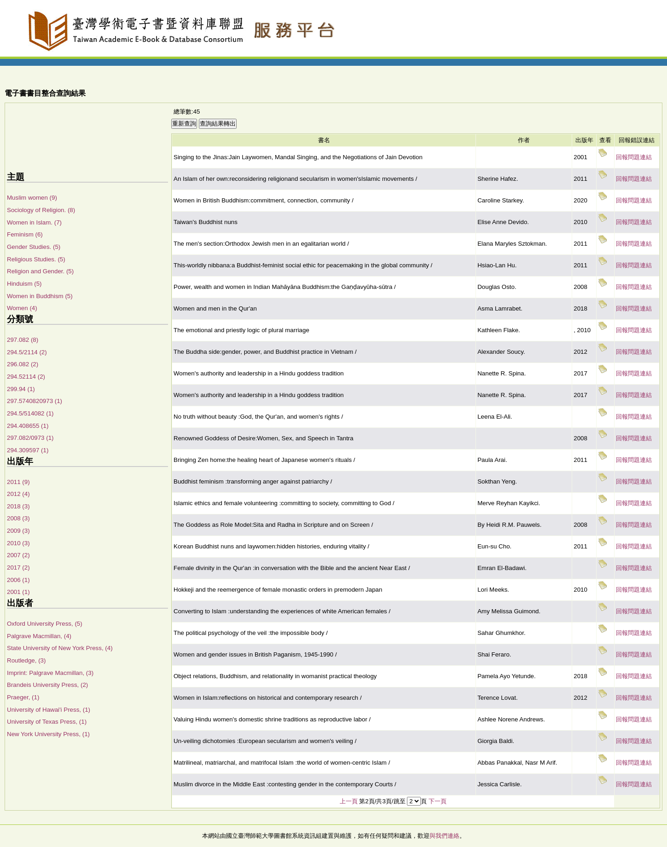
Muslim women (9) (32, 197)
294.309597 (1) (27, 450)
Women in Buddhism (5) (40, 296)
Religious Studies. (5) (36, 259)
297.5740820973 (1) (34, 401)
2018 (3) (18, 506)
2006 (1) (18, 579)
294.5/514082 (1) (30, 413)
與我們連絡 (444, 835)
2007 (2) (18, 555)
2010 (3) (18, 543)
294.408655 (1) (27, 425)
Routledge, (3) (26, 660)
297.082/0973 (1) (30, 437)
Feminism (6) (25, 234)
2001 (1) (18, 591)
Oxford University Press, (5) (44, 623)
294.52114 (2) (26, 376)
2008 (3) (18, 518)
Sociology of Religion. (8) (41, 210)
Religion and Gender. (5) (40, 271)
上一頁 (349, 801)
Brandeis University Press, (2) (47, 684)
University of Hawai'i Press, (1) (48, 709)
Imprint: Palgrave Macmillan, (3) (50, 672)
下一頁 (438, 801)
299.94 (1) (21, 389)
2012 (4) (18, 493)
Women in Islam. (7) (34, 222)
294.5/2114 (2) (27, 352)
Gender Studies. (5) (33, 246)
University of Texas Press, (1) (47, 721)
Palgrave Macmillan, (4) (39, 636)
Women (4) (22, 308)
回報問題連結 (634, 157)
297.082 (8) (22, 339)
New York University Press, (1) (48, 734)
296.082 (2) (22, 364)
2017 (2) (18, 567)
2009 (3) (18, 530)
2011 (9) (18, 481)
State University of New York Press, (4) (60, 648)
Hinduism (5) (24, 283)
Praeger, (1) (23, 697)
